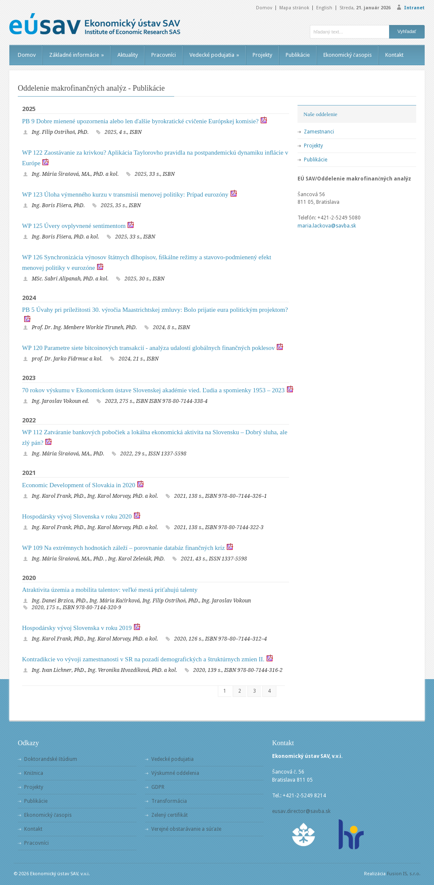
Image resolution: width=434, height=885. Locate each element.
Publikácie (298, 55)
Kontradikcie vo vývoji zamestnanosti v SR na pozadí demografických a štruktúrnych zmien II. (143, 659)
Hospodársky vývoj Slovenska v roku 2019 (77, 627)
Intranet (414, 8)
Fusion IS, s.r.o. (403, 874)
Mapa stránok (294, 8)
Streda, (365, 8)
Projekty (262, 55)
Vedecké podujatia (214, 55)
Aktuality (127, 55)
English (324, 8)
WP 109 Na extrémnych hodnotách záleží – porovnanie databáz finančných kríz (123, 547)
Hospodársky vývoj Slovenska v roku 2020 (77, 516)
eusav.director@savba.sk (301, 811)
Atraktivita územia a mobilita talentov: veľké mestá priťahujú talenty (110, 589)
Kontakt (394, 55)
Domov (264, 8)
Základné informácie (76, 55)
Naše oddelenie (320, 114)
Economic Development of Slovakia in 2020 (78, 485)
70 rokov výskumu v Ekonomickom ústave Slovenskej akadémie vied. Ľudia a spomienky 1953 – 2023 (153, 390)
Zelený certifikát (169, 815)
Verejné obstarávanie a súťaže (186, 829)
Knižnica (33, 773)
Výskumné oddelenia (175, 773)
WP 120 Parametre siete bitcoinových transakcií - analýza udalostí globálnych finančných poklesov (148, 347)
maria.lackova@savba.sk (327, 226)
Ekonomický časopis (347, 55)
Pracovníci (163, 55)
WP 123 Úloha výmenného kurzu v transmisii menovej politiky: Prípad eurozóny (125, 194)
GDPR (157, 787)
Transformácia (169, 801)
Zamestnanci (319, 132)
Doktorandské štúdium (50, 759)
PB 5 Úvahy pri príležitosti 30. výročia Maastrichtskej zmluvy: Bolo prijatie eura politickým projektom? (155, 309)
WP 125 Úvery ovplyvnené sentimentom (73, 225)
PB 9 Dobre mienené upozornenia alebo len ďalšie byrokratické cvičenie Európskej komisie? (140, 121)
